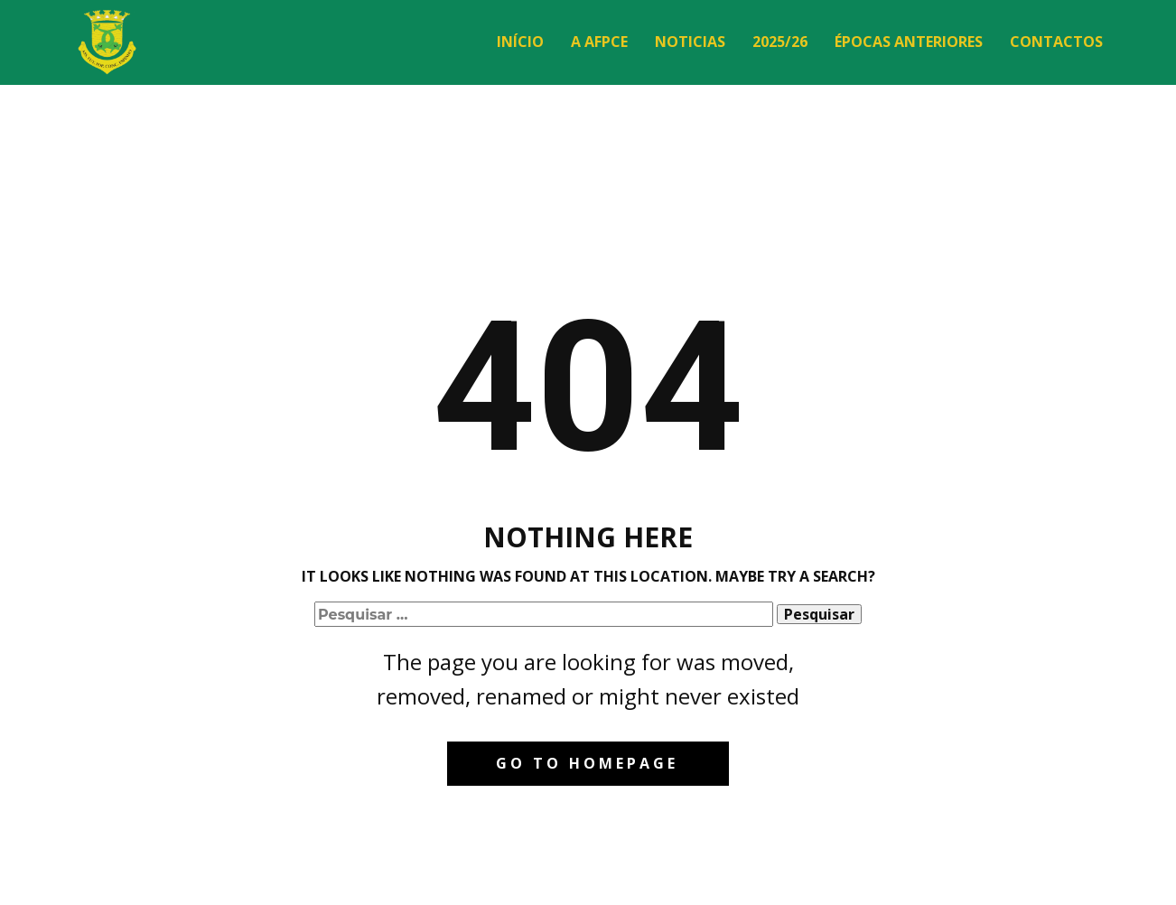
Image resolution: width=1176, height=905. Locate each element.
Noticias (690, 41)
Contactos (1056, 41)
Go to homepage (587, 763)
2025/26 (779, 41)
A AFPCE (599, 41)
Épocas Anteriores (909, 41)
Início (520, 41)
